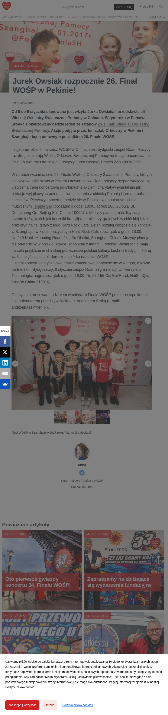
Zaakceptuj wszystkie (22, 705)
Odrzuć (49, 705)
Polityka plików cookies (77, 705)
